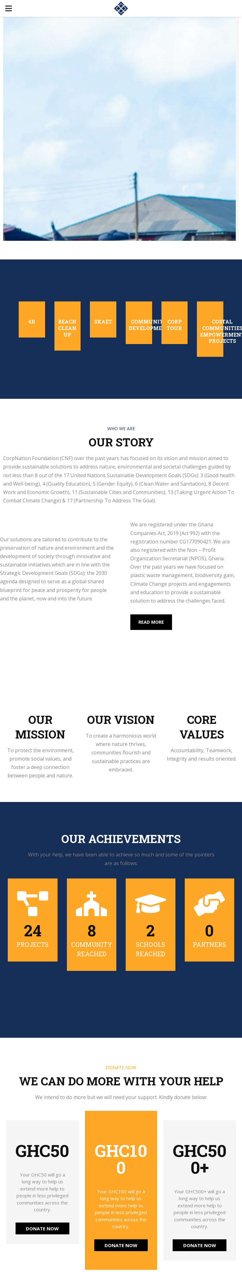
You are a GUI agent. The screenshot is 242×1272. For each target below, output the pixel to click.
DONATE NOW (42, 1228)
